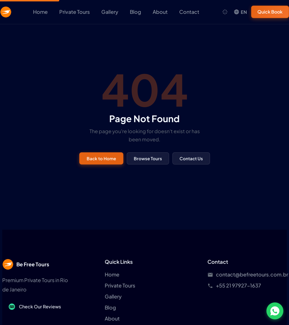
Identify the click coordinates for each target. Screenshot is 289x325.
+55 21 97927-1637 (238, 285)
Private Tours (74, 11)
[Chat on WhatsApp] (274, 310)
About (160, 11)
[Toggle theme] (225, 12)
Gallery (109, 11)
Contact (189, 11)
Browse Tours (148, 158)
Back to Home (101, 158)
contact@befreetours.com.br (252, 274)
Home (40, 11)
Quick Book (270, 12)
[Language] (240, 12)
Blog (135, 11)
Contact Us (191, 158)
